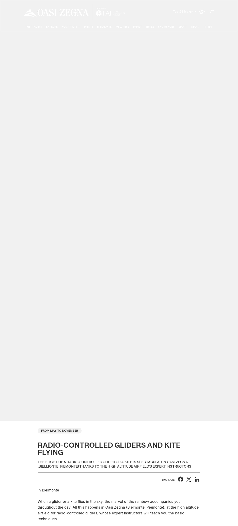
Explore (52, 27)
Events (88, 27)
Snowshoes (166, 27)
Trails (150, 27)
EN (210, 27)
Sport (182, 27)
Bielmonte (104, 27)
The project (33, 27)
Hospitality (70, 27)
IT (205, 27)
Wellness (122, 27)
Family (137, 27)
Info (194, 27)
